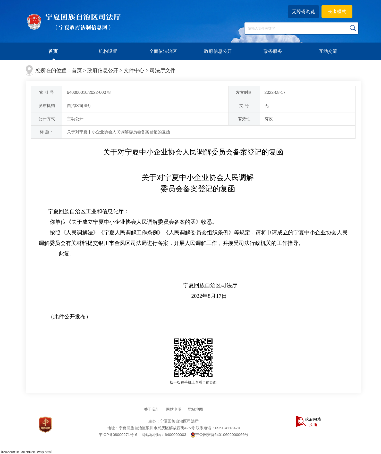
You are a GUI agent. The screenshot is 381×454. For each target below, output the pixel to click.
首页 (53, 51)
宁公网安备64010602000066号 (220, 434)
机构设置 (108, 51)
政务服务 (273, 51)
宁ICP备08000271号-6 (118, 434)
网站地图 (195, 409)
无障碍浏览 (303, 11)
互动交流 (328, 51)
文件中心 (134, 70)
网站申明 (173, 409)
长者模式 (337, 11)
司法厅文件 (162, 70)
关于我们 (151, 409)
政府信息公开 (218, 51)
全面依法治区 (163, 51)
